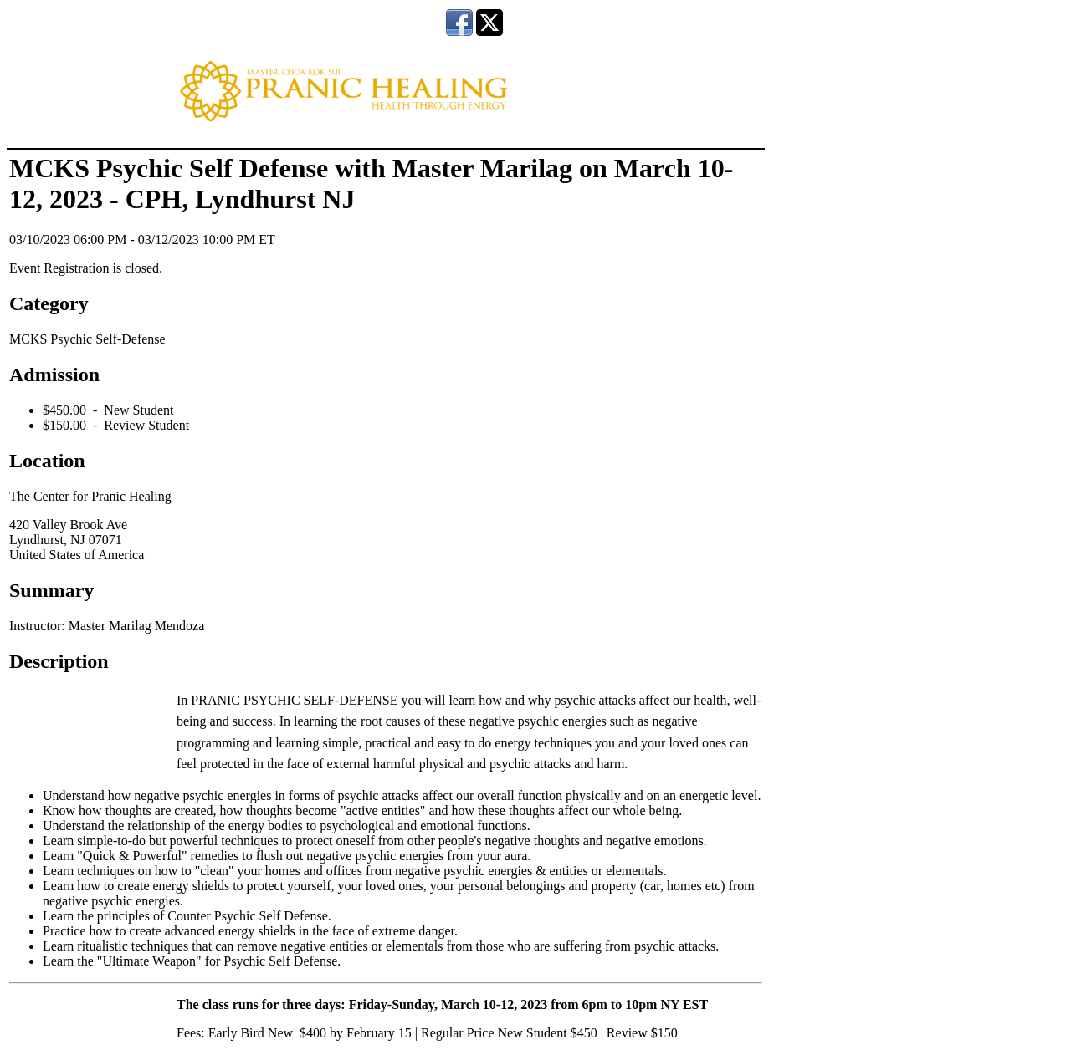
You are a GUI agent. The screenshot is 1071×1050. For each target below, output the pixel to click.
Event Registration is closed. (85, 268)
